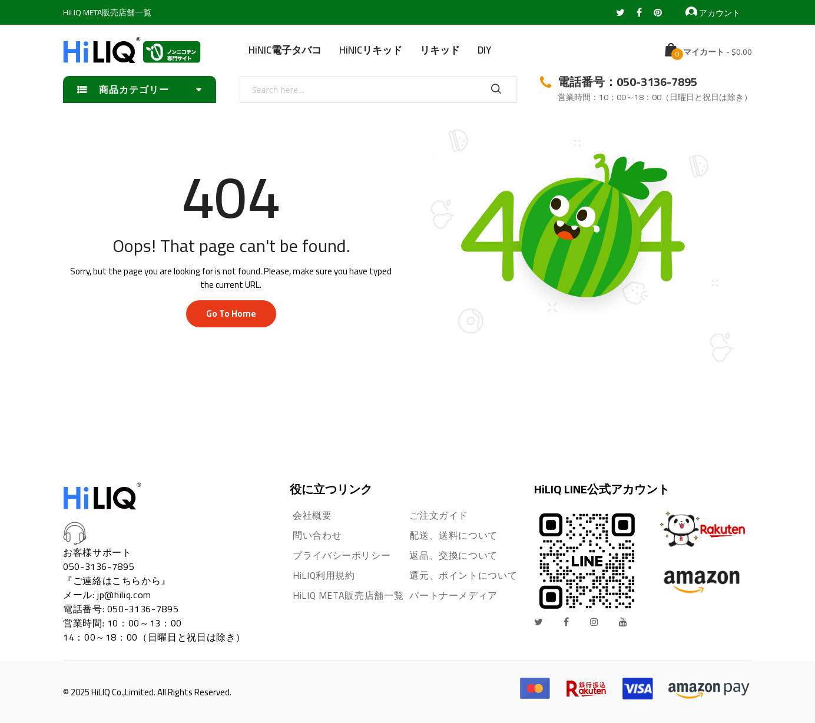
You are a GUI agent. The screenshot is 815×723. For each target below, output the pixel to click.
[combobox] (378, 90)
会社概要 (312, 515)
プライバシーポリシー (341, 555)
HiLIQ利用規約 (324, 575)
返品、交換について (453, 555)
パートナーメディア (453, 595)
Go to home (231, 313)
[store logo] (132, 50)
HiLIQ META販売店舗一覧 (107, 12)
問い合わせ (317, 535)
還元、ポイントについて (463, 575)
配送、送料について (453, 535)
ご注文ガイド (438, 515)
